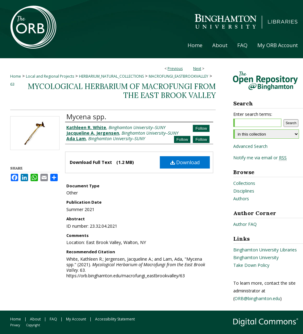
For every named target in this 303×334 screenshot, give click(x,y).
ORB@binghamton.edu (257, 298)
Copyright (33, 325)
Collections (244, 183)
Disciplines (243, 191)
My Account (76, 319)
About (35, 319)
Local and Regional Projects (50, 76)
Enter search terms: (252, 114)
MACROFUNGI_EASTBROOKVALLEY (178, 76)
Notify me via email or (260, 158)
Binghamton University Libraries (265, 250)
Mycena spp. (86, 116)
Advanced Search (250, 146)
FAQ (53, 319)
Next (197, 68)
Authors (241, 199)
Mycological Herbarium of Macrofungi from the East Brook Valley (122, 91)
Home (15, 76)
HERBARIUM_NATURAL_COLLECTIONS (111, 76)
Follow (201, 128)
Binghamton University (256, 257)
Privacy (15, 325)
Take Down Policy (251, 265)
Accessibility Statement (115, 319)
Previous (175, 68)
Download (185, 162)
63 (12, 84)
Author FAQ (245, 224)
